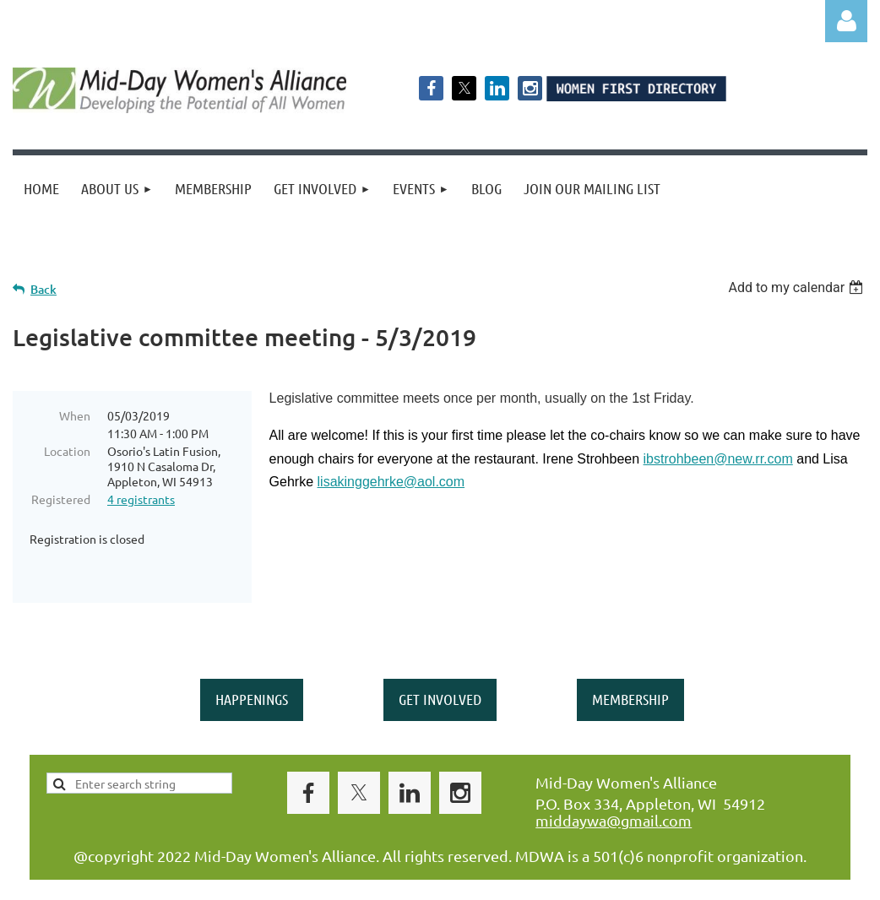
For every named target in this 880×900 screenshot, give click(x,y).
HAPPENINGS (251, 661)
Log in (846, 21)
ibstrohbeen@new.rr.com (718, 459)
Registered (60, 499)
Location (67, 450)
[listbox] (797, 287)
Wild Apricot (665, 879)
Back (43, 289)
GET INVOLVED (440, 661)
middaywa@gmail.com (613, 782)
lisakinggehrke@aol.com (391, 481)
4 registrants (141, 499)
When (74, 415)
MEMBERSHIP (630, 661)
